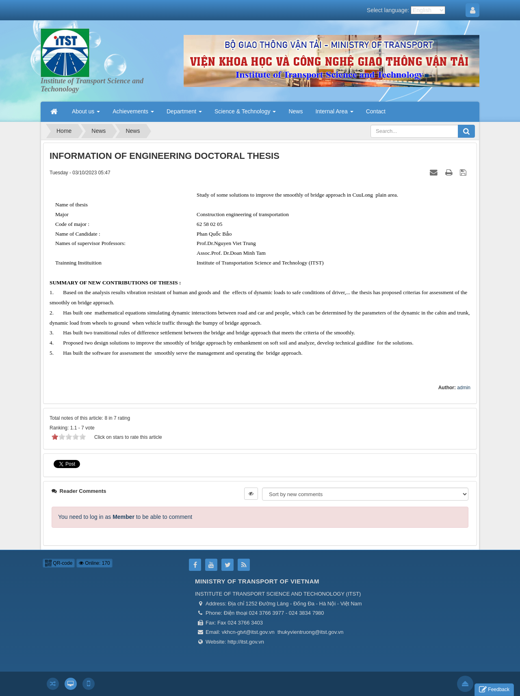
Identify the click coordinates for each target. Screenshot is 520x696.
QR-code (58, 563)
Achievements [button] (133, 113)
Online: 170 (94, 563)
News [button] (295, 111)
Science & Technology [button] (245, 113)
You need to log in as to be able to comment (125, 517)
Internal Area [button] (334, 113)
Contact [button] (376, 111)
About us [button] (86, 113)
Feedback (494, 690)
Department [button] (184, 113)
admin (463, 387)
